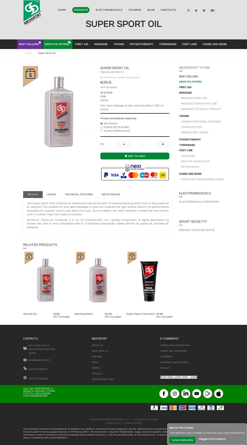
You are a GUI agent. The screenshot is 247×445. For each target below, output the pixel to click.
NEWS (95, 362)
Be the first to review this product (120, 77)
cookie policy (113, 423)
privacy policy (133, 423)
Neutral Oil (30, 313)
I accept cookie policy (182, 440)
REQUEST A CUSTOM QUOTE (196, 230)
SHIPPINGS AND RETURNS (174, 362)
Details (33, 194)
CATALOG (97, 373)
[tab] (33, 194)
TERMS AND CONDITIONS (173, 351)
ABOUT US (97, 345)
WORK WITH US (100, 351)
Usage (51, 194)
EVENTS (96, 368)
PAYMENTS (166, 357)
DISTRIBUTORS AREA (103, 379)
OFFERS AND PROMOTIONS (175, 345)
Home (28, 53)
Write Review (111, 194)
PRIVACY (165, 368)
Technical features (79, 194)
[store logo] (37, 13)
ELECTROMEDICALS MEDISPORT (199, 201)
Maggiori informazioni (212, 439)
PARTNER (97, 357)
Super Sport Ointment (140, 313)
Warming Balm (84, 313)
